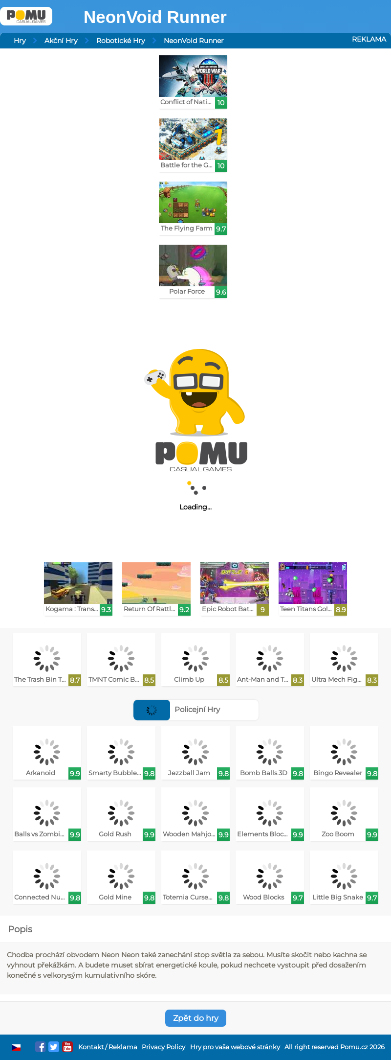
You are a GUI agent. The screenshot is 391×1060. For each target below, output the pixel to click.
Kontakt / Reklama (107, 1047)
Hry (20, 40)
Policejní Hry (176, 709)
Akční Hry (61, 40)
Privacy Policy (163, 1047)
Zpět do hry (195, 1018)
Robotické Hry (120, 40)
